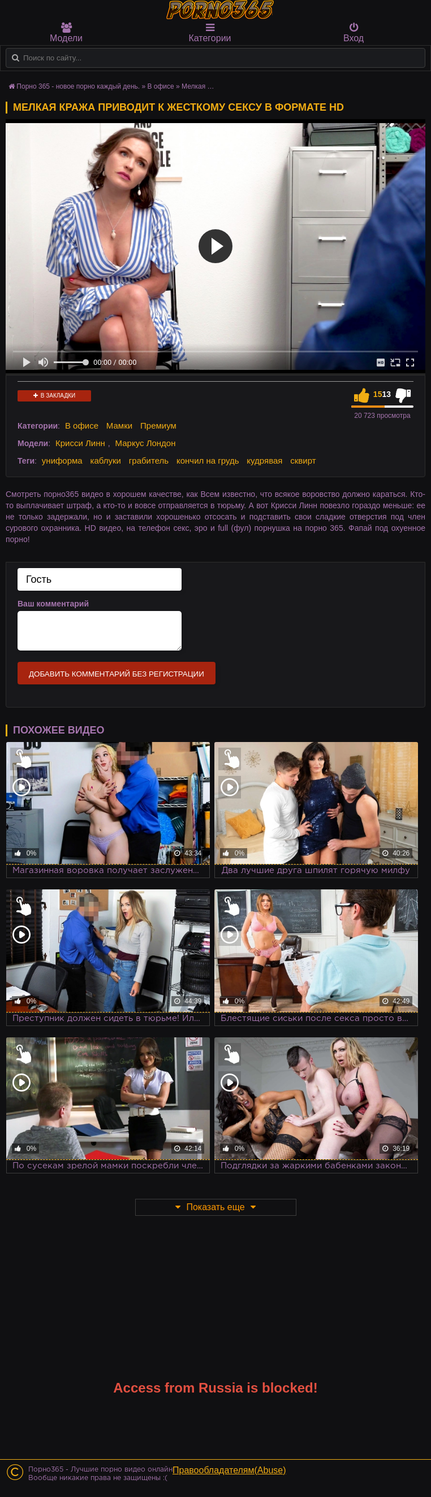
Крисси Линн (80, 443)
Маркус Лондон (145, 443)
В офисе (81, 425)
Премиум (158, 425)
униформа (62, 460)
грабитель (149, 460)
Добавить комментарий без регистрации (116, 674)
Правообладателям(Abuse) (229, 1470)
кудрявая (264, 460)
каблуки (105, 460)
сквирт (303, 460)
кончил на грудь (207, 460)
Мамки (119, 425)
